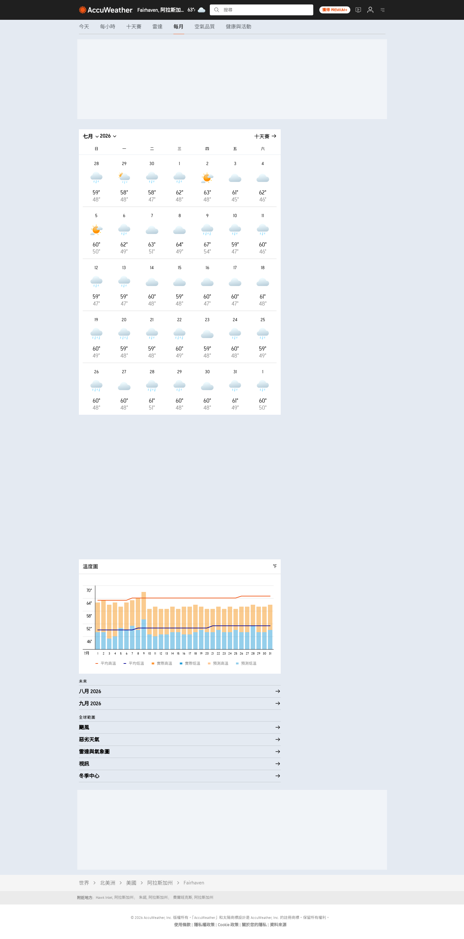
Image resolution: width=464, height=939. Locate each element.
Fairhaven (194, 883)
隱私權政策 (205, 925)
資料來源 (278, 925)
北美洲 (107, 883)
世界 (84, 883)
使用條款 (183, 925)
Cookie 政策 (229, 925)
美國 (131, 883)
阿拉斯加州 (160, 883)
